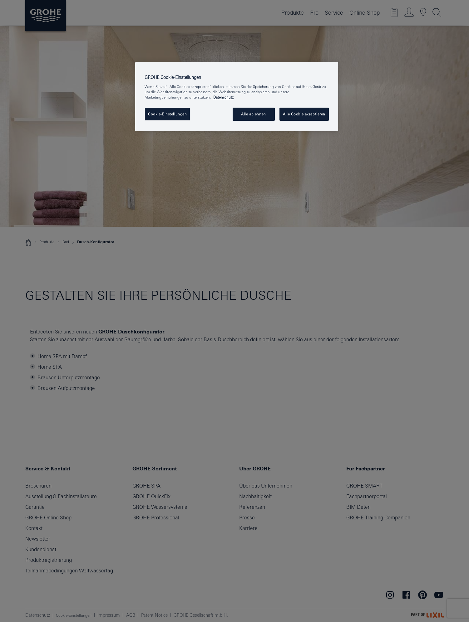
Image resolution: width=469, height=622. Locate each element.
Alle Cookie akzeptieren (304, 114)
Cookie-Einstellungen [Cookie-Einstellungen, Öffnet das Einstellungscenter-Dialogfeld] (167, 114)
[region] (236, 96)
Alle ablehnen (253, 114)
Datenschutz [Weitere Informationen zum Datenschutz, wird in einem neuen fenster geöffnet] (223, 97)
